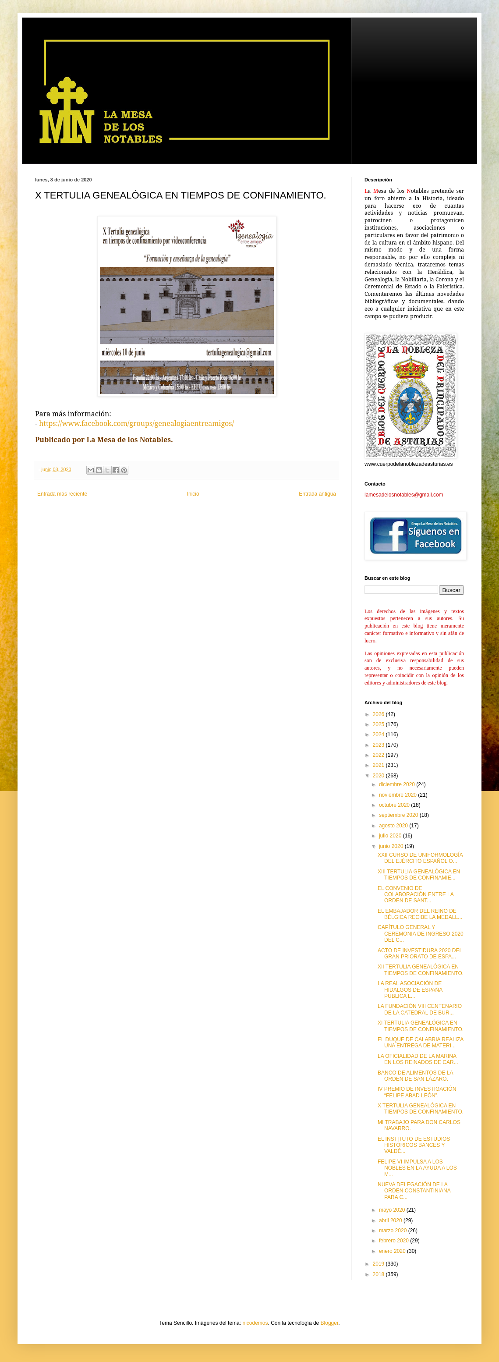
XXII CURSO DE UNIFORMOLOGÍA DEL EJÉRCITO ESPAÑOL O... (420, 858)
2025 (379, 724)
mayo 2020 (393, 1210)
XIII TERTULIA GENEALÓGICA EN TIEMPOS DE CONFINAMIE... (419, 875)
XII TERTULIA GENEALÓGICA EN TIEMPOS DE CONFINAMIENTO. (421, 970)
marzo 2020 (393, 1230)
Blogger (330, 1323)
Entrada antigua (317, 494)
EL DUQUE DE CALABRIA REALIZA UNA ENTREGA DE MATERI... (421, 1042)
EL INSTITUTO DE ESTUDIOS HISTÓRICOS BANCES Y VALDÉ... (414, 1145)
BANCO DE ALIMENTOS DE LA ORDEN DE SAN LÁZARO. (415, 1076)
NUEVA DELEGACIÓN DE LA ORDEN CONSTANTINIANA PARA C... (414, 1190)
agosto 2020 (394, 826)
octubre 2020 (395, 805)
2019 (379, 1264)
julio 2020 (391, 836)
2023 (379, 745)
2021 (379, 765)
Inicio (193, 494)
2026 (379, 714)
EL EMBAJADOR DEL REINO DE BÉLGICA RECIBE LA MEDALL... (420, 914)
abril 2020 (391, 1220)
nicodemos (255, 1323)
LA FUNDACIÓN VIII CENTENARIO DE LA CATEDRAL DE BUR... (420, 1009)
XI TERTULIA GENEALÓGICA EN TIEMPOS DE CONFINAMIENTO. (421, 1026)
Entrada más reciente (62, 494)
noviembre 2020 (398, 795)
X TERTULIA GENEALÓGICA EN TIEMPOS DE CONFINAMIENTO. (421, 1109)
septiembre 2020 (399, 815)
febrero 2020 (394, 1241)
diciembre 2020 (397, 784)
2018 (379, 1274)
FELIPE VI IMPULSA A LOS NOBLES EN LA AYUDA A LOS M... (417, 1168)
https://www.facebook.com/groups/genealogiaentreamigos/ (136, 423)
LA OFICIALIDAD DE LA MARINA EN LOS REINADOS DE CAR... (418, 1059)
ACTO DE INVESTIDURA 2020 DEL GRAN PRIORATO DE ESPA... (420, 953)
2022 (379, 755)
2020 (379, 776)
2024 (379, 734)
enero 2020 (393, 1251)
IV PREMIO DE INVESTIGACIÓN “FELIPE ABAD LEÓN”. (417, 1092)
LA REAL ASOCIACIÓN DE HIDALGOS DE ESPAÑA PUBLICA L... (410, 989)
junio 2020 (392, 846)
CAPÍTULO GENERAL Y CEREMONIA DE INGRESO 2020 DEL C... (421, 933)
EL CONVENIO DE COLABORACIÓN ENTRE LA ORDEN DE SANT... (415, 894)
